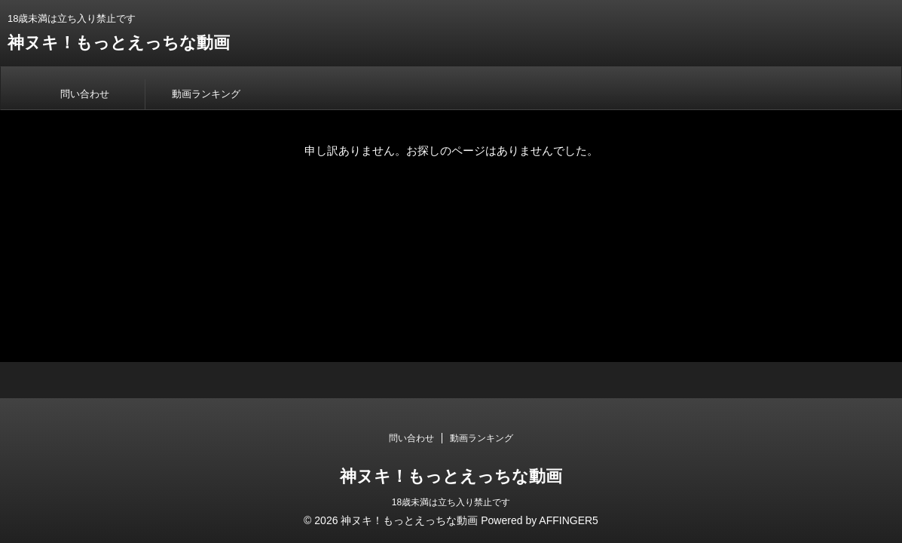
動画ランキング (206, 94)
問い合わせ (84, 94)
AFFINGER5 (568, 520)
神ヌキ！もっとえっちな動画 (119, 42)
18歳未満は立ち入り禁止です (451, 502)
